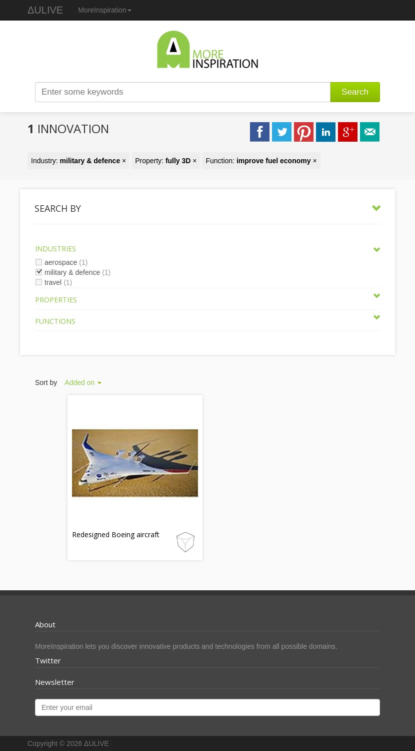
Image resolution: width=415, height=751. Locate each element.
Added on (83, 383)
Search (355, 92)
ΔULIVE (45, 10)
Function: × (261, 161)
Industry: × (78, 161)
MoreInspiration (105, 10)
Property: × (165, 161)
